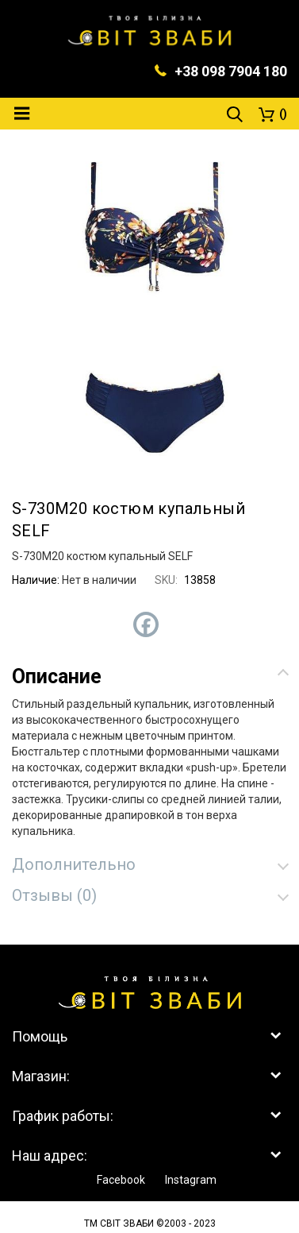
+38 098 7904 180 (230, 71)
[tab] (149, 676)
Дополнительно (74, 864)
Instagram (191, 1179)
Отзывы (54, 895)
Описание (57, 676)
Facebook (121, 1179)
